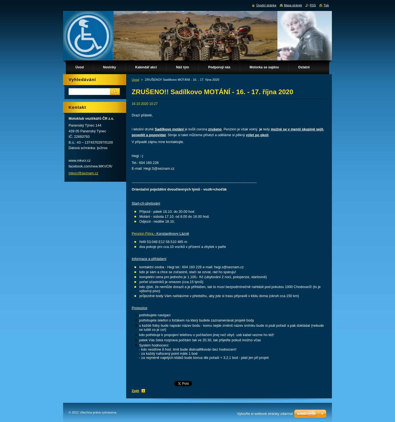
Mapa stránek (293, 5)
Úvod (135, 79)
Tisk (326, 5)
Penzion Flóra (142, 233)
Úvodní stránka (266, 5)
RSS (313, 5)
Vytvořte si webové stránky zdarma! (265, 414)
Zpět (135, 391)
